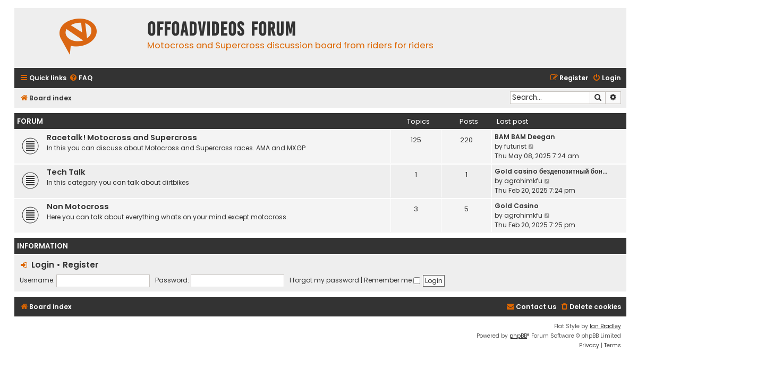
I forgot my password (324, 280)
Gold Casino (517, 205)
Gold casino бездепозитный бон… (551, 171)
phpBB (518, 336)
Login (42, 264)
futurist (515, 146)
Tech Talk (66, 172)
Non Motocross (78, 206)
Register (81, 264)
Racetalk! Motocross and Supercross (122, 137)
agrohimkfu (523, 180)
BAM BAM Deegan (525, 136)
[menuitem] (80, 78)
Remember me (392, 280)
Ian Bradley (605, 326)
